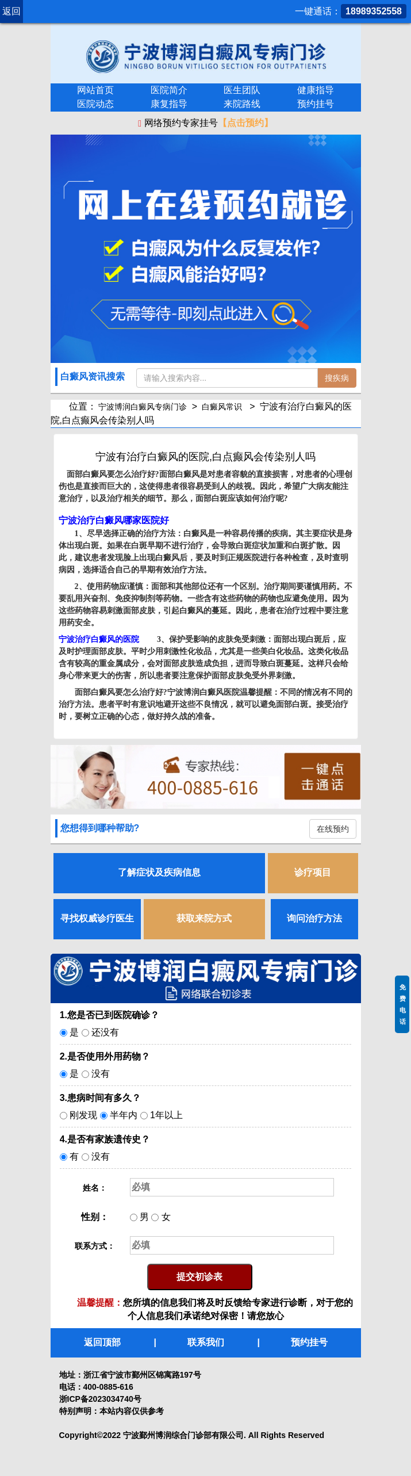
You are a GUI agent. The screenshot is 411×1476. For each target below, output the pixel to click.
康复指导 (169, 104)
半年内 (123, 1115)
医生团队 (242, 90)
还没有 (105, 1032)
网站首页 (95, 90)
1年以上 (166, 1115)
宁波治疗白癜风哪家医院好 (114, 520)
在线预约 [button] (333, 828)
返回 (11, 11)
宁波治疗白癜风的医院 (99, 639)
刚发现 (83, 1115)
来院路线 (242, 104)
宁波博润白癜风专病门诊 (143, 406)
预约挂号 (315, 104)
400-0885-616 (108, 1386)
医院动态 (95, 104)
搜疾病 (337, 378)
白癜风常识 (222, 406)
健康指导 (315, 90)
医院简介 (169, 90)
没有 (100, 1074)
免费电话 (403, 1004)
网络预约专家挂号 (205, 123)
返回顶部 (102, 1342)
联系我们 (205, 1342)
